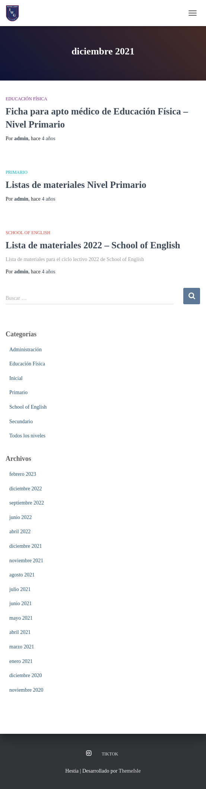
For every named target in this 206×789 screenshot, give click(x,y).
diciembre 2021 (25, 546)
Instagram (88, 753)
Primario (17, 172)
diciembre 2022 (25, 488)
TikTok (110, 754)
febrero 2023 (22, 474)
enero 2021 (21, 661)
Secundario (21, 421)
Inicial (16, 378)
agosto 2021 (22, 575)
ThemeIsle (130, 771)
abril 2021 (20, 632)
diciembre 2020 (25, 675)
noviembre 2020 (26, 690)
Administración (25, 349)
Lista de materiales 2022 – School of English (93, 245)
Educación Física (26, 98)
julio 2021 (20, 589)
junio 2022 (20, 517)
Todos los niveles (27, 435)
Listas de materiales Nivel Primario (76, 185)
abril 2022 (20, 531)
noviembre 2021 (26, 560)
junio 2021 (20, 603)
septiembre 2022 (26, 503)
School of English (28, 232)
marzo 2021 (21, 647)
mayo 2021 (21, 618)
